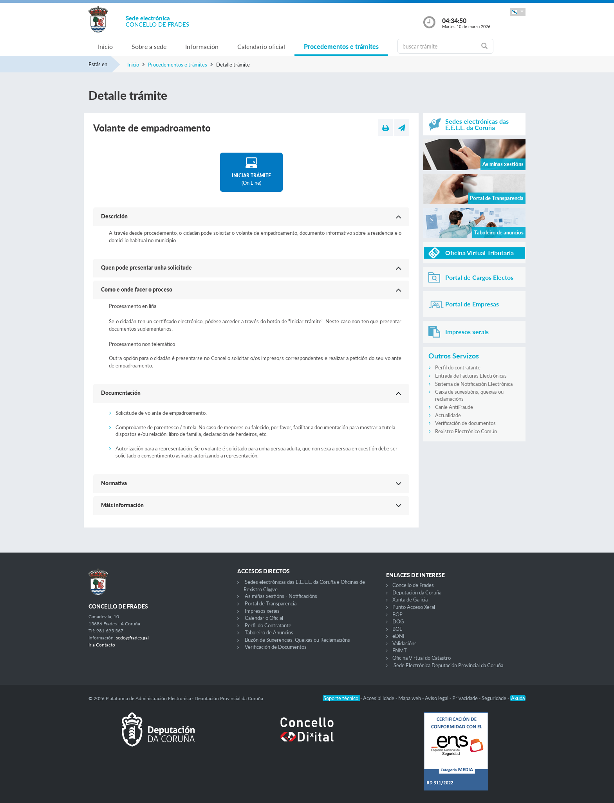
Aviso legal (437, 698)
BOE (397, 629)
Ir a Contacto (101, 645)
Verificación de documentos (465, 423)
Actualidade (448, 415)
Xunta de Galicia (410, 599)
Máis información (122, 505)
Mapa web (410, 698)
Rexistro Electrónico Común (466, 431)
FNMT (399, 650)
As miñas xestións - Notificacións (281, 596)
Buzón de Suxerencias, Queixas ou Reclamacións (297, 640)
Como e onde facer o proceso (136, 289)
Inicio (105, 46)
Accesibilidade (379, 698)
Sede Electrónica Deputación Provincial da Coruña (448, 665)
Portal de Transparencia (270, 603)
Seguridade (494, 698)
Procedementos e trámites (341, 46)
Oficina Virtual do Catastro (421, 658)
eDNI (398, 636)
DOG (398, 621)
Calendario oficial (261, 46)
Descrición (114, 216)
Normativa (114, 483)
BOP (397, 614)
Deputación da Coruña (416, 592)
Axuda (518, 698)
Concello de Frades (413, 585)
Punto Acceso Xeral (413, 607)
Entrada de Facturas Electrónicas (471, 376)
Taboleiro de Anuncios (269, 632)
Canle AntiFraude (454, 407)
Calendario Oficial (264, 618)
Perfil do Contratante (268, 625)
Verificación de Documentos (276, 647)
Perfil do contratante (457, 367)
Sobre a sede (149, 46)
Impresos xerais (262, 611)
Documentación (121, 392)
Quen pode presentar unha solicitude (146, 267)
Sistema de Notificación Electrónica (474, 384)
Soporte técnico (341, 698)
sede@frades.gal (132, 638)
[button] (518, 12)
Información (202, 46)
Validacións (404, 643)
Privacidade (465, 698)
